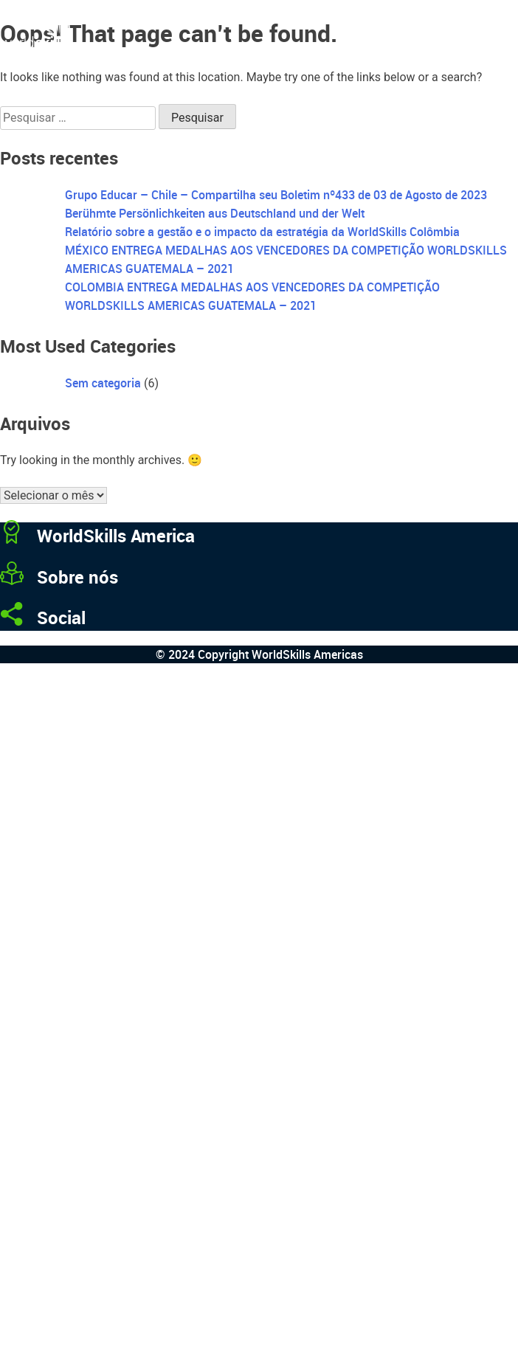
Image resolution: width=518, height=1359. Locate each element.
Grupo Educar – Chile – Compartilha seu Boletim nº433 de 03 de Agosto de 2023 (276, 195)
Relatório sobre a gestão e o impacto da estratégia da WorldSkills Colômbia (262, 232)
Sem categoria (103, 383)
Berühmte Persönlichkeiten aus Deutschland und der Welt (215, 213)
